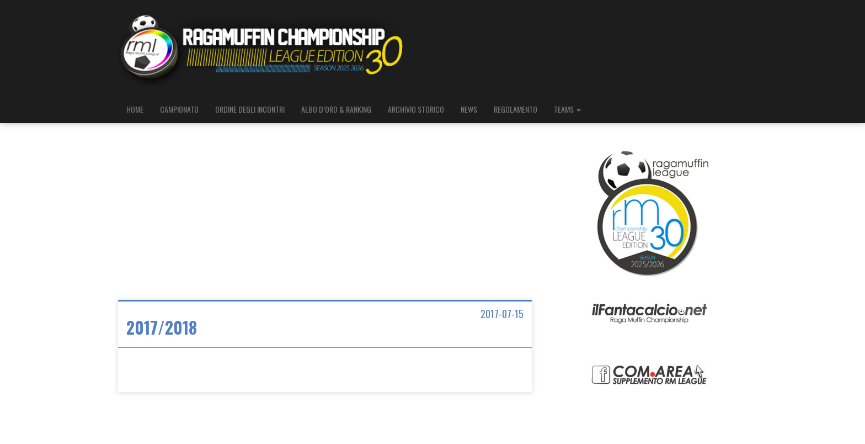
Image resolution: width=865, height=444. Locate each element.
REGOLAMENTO (515, 109)
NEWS (469, 109)
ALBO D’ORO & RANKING (336, 109)
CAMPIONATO (179, 109)
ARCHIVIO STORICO (416, 109)
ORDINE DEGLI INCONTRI (250, 109)
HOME (134, 109)
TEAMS (567, 109)
